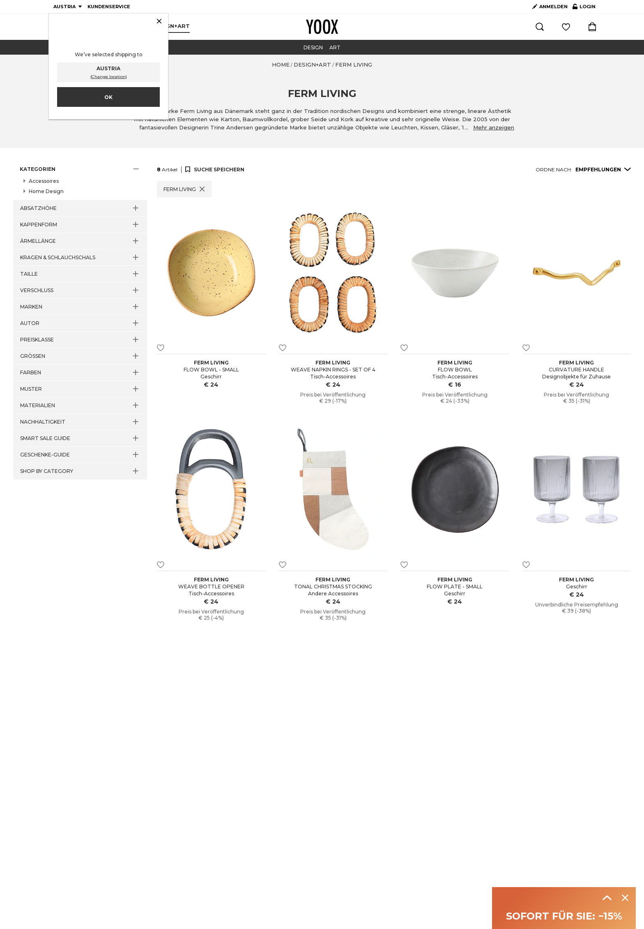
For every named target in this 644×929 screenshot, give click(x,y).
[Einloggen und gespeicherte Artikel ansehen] (566, 26)
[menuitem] (171, 26)
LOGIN (584, 8)
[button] (80, 169)
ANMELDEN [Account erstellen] (550, 6)
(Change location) (108, 76)
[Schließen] (159, 21)
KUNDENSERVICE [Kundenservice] (108, 6)
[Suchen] (539, 26)
